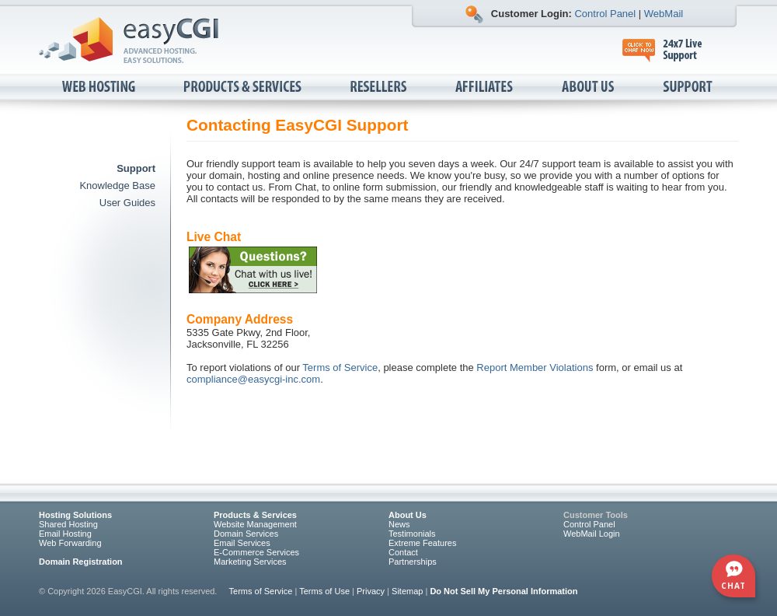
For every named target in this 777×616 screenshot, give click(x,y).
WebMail (663, 13)
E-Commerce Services (256, 552)
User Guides (127, 202)
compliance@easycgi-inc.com (253, 379)
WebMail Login (591, 533)
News (399, 524)
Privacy (371, 591)
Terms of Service (340, 367)
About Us (589, 87)
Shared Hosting (68, 524)
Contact (403, 552)
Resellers (379, 87)
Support (689, 87)
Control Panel (605, 13)
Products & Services (244, 87)
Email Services (242, 543)
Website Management (255, 524)
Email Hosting (65, 533)
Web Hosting (100, 87)
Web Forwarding (70, 543)
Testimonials (412, 533)
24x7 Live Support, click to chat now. (670, 50)
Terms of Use (324, 591)
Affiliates (485, 87)
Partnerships (412, 561)
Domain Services (246, 533)
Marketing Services (250, 561)
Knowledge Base (117, 185)
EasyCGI (128, 40)
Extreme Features (422, 543)
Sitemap (407, 591)
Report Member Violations (534, 367)
